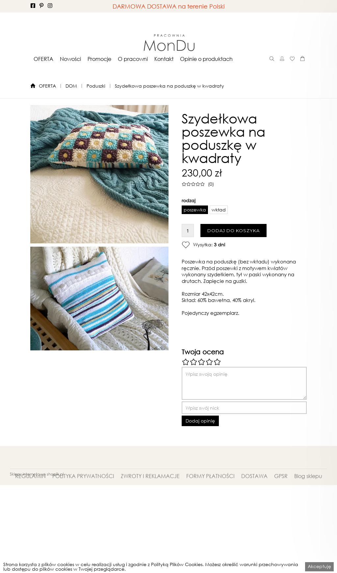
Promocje (99, 59)
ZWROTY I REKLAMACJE (150, 484)
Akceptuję (319, 566)
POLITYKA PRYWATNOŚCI (83, 484)
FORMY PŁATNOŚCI (210, 484)
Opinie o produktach (206, 59)
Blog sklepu (308, 484)
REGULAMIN (30, 484)
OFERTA (43, 59)
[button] (43, 58)
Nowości (70, 59)
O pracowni (133, 59)
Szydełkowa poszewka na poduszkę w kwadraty (169, 86)
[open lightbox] (99, 174)
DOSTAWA (254, 484)
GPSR (281, 484)
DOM (71, 86)
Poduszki (96, 86)
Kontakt (163, 59)
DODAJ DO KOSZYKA (233, 230)
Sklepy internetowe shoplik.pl (37, 474)
